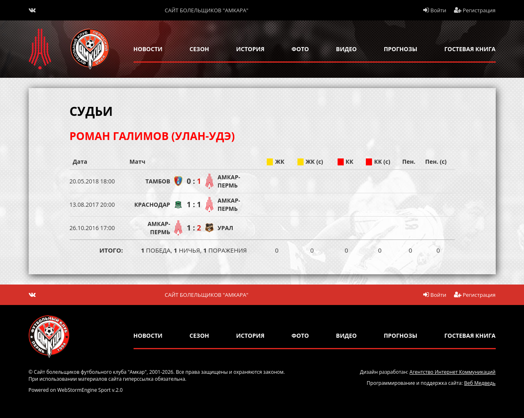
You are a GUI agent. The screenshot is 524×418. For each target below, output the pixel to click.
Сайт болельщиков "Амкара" (206, 10)
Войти (434, 10)
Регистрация (475, 10)
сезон (199, 49)
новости (148, 49)
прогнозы (400, 49)
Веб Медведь (480, 383)
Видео (346, 49)
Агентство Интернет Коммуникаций (453, 371)
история (250, 49)
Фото (300, 49)
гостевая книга (469, 49)
